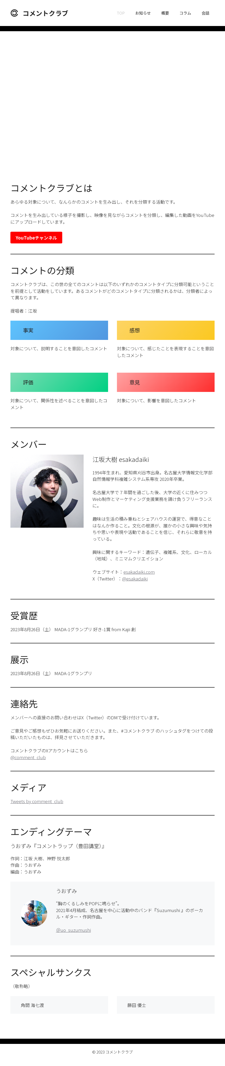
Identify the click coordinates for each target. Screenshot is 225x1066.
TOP (121, 13)
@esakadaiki (135, 578)
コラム (185, 13)
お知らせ (143, 13)
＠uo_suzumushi (73, 930)
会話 (205, 13)
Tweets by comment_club (36, 801)
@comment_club (28, 757)
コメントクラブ (45, 13)
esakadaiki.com (139, 571)
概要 (165, 13)
